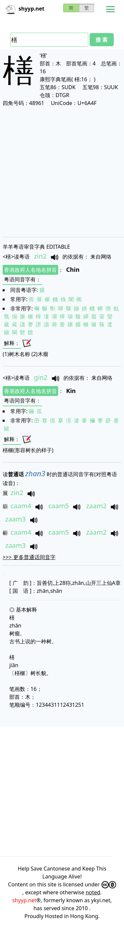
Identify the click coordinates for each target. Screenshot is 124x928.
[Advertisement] (62, 171)
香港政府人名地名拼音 (30, 269)
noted (93, 892)
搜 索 (101, 39)
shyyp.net (24, 900)
